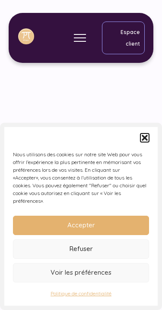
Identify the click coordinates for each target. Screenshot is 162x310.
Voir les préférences (81, 272)
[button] (144, 137)
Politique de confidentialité (81, 293)
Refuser (81, 249)
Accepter (81, 225)
